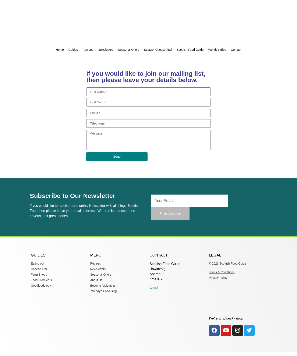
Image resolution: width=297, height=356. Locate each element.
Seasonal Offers (128, 49)
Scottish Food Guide (190, 49)
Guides (73, 49)
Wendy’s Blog (217, 49)
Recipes (87, 49)
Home (60, 49)
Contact (236, 49)
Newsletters (105, 49)
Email (154, 287)
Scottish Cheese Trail (158, 49)
